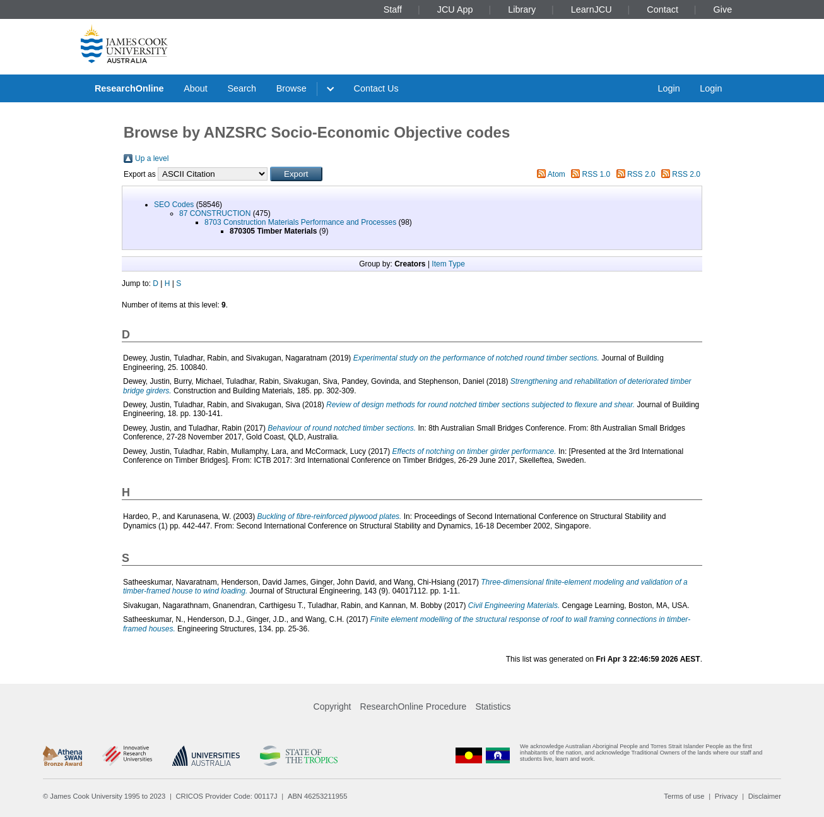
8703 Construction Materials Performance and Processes (300, 222)
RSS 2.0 (641, 174)
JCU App (455, 9)
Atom (556, 174)
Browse (291, 88)
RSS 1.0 (596, 174)
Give (723, 9)
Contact (662, 9)
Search (241, 88)
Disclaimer (764, 796)
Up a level (151, 158)
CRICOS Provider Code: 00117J (227, 796)
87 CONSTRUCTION (214, 213)
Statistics (492, 706)
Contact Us (376, 88)
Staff (393, 9)
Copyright (332, 706)
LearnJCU (591, 9)
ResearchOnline (129, 88)
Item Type (448, 263)
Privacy (726, 796)
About (196, 88)
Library (522, 9)
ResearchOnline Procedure (413, 706)
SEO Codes (174, 204)
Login (668, 88)
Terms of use (684, 796)
